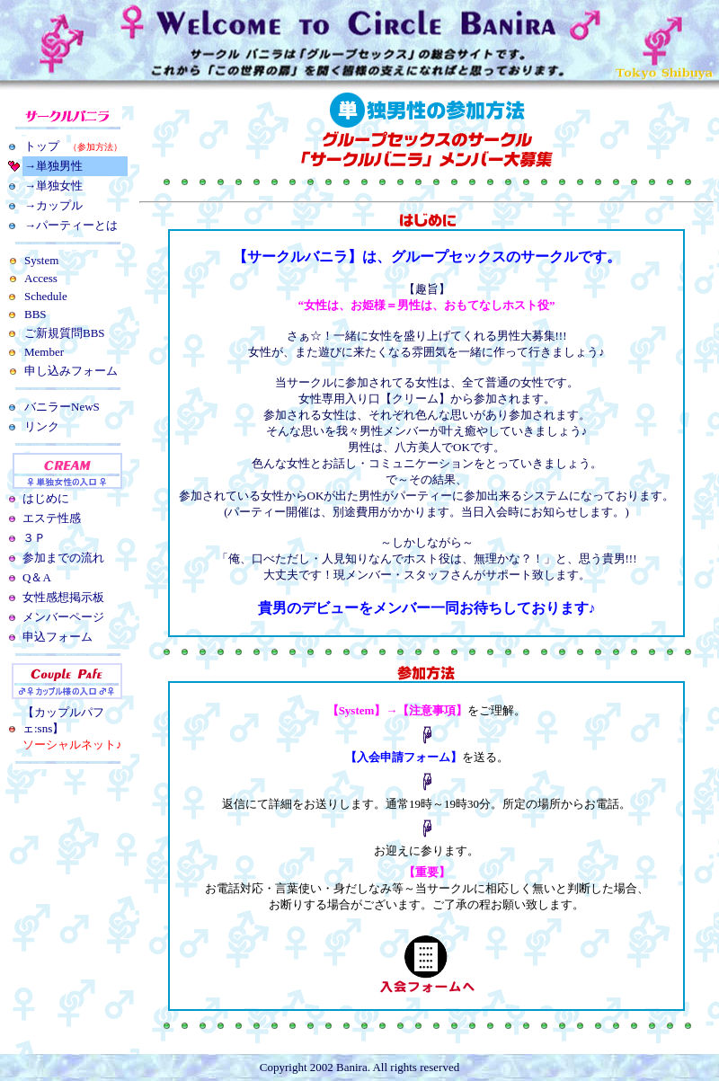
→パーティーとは (71, 225)
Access (41, 278)
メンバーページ (63, 617)
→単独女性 (53, 185)
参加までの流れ (63, 557)
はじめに (45, 498)
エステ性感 (51, 518)
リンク (41, 426)
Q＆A (36, 577)
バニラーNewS (62, 406)
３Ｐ (34, 538)
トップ (73, 146)
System (41, 260)
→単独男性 (53, 166)
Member (44, 352)
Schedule (45, 296)
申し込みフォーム (71, 370)
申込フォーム (57, 636)
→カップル (53, 205)
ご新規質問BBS (64, 333)
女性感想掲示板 (63, 597)
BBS (35, 314)
